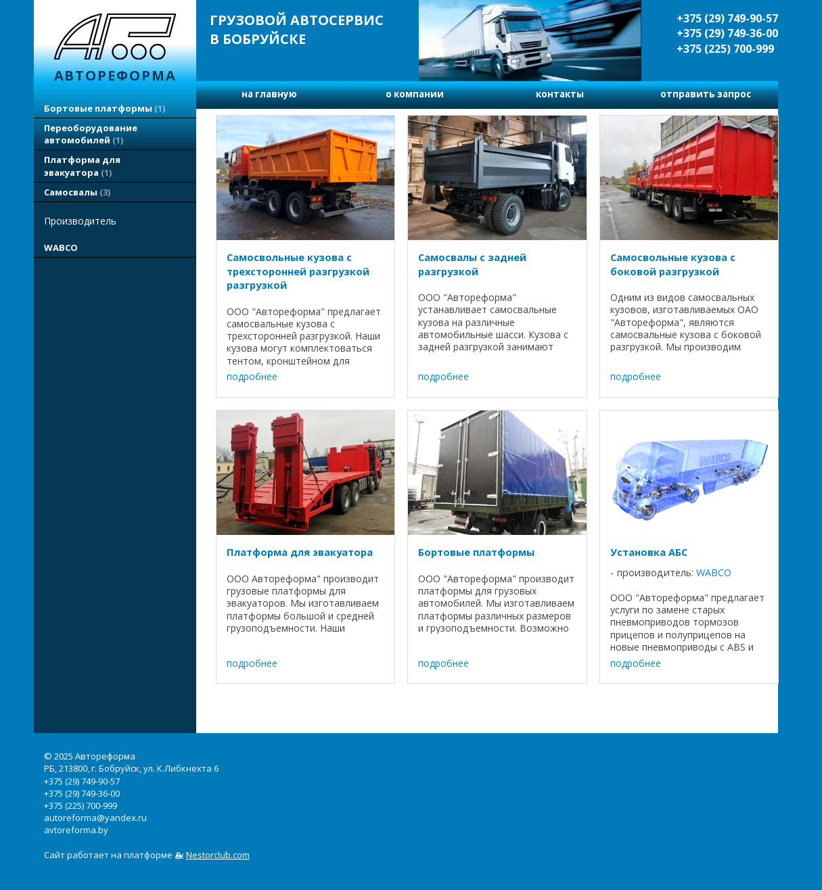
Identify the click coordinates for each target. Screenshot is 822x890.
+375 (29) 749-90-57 (727, 18)
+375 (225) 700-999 (725, 48)
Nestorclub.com (218, 855)
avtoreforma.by (76, 830)
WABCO (61, 247)
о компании (415, 94)
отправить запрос (705, 94)
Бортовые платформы (104, 108)
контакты (560, 94)
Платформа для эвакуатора (82, 166)
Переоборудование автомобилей (90, 134)
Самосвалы (77, 192)
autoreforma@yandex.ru (95, 818)
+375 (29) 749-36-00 (727, 33)
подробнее (252, 376)
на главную (269, 94)
